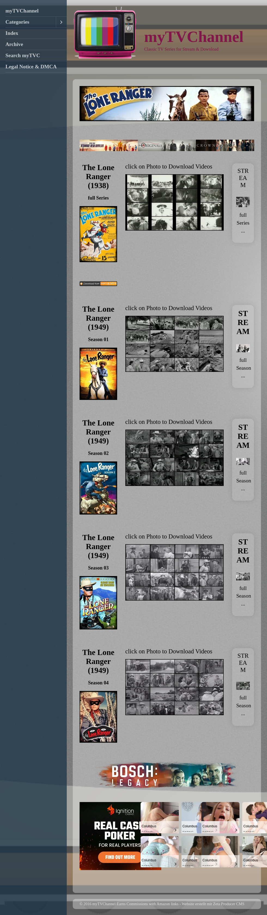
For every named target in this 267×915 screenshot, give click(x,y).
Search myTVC (22, 55)
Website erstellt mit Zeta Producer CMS (213, 904)
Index (11, 33)
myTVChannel (22, 11)
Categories (17, 22)
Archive (14, 44)
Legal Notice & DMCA (31, 66)
